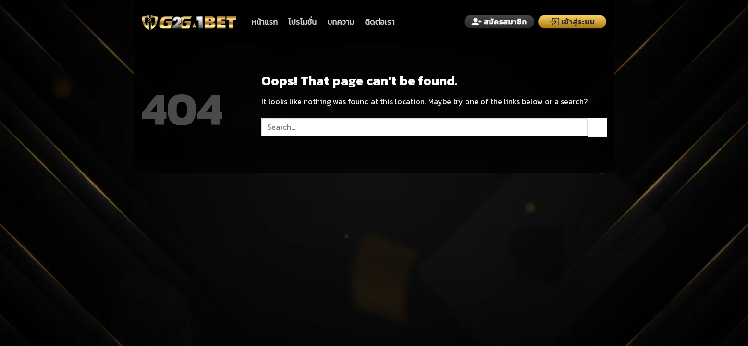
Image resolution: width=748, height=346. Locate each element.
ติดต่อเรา (379, 21)
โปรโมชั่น (302, 21)
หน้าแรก (265, 21)
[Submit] (597, 127)
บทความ (340, 21)
